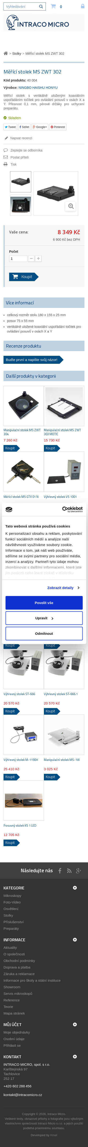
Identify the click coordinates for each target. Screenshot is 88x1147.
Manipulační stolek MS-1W (62, 760)
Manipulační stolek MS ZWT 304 (22, 432)
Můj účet (13, 1024)
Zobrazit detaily (60, 588)
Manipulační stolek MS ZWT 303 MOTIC (62, 432)
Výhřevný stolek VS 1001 (60, 497)
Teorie (8, 1007)
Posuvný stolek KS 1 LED (20, 826)
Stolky (8, 915)
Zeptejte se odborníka (26, 150)
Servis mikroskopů (18, 994)
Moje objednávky (17, 1032)
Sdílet (24, 127)
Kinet (53, 1135)
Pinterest (58, 127)
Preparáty (11, 928)
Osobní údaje (14, 1039)
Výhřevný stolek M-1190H (21, 760)
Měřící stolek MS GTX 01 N (21, 497)
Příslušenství (14, 922)
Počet (13, 251)
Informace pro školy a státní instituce (32, 980)
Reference (12, 1000)
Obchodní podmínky (19, 961)
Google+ (40, 127)
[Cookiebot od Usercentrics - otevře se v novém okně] (63, 510)
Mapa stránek (14, 1013)
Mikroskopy (12, 896)
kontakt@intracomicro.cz (23, 1095)
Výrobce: (11, 87)
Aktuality (10, 947)
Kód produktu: (15, 80)
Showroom (12, 987)
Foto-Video (12, 902)
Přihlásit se (12, 1045)
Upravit (44, 618)
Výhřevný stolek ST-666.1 (61, 694)
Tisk (13, 164)
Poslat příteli (20, 157)
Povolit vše (44, 602)
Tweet (10, 127)
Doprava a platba (17, 967)
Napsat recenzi (20, 138)
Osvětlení (11, 909)
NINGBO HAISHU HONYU (38, 87)
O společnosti (14, 954)
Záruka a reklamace (19, 974)
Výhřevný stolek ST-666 (19, 694)
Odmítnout (44, 633)
